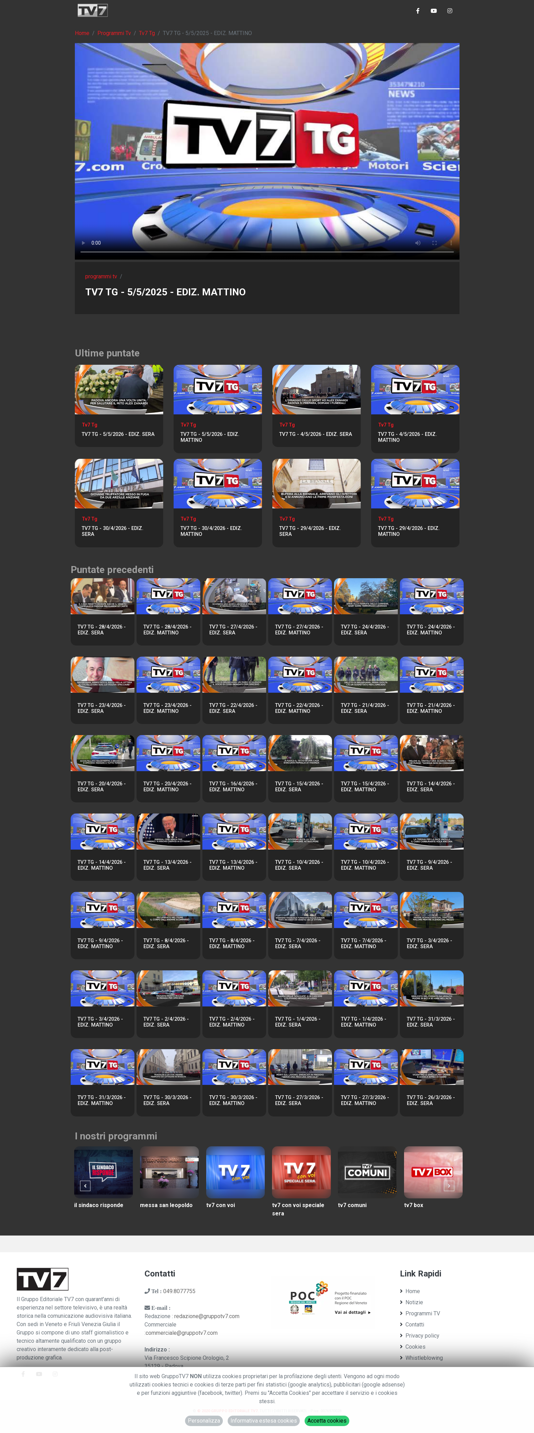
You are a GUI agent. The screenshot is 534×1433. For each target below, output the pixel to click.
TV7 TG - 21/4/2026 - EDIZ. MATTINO (431, 708)
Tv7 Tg (147, 33)
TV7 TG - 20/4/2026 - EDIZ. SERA (102, 787)
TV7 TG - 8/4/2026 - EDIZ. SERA (166, 944)
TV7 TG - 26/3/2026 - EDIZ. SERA (431, 1100)
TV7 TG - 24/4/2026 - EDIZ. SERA (365, 630)
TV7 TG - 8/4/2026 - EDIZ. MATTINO (232, 944)
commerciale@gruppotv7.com (182, 1333)
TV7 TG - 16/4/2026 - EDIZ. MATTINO (233, 787)
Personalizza (204, 1420)
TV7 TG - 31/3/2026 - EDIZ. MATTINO (102, 1100)
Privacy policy (419, 1335)
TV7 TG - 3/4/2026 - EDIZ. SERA (429, 944)
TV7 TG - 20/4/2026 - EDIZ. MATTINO (167, 787)
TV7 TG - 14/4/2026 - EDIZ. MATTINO (102, 865)
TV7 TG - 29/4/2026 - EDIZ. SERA (310, 531)
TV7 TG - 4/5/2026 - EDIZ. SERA (315, 434)
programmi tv (101, 276)
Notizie (411, 1302)
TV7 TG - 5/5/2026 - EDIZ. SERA (118, 434)
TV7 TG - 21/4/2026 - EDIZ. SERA (365, 708)
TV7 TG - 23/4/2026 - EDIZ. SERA (102, 708)
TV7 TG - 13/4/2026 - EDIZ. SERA (167, 865)
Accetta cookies (327, 1420)
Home (82, 33)
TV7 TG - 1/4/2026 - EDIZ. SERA (298, 1022)
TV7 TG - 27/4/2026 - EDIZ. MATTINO (299, 630)
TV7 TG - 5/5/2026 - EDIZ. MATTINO (210, 437)
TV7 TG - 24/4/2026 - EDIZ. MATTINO (431, 630)
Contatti (412, 1324)
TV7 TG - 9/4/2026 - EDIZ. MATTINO (100, 944)
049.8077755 (179, 1291)
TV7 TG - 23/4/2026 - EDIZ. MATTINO (167, 708)
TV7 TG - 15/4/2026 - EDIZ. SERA (299, 787)
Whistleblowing (421, 1358)
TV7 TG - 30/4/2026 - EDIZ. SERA (112, 531)
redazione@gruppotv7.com (206, 1316)
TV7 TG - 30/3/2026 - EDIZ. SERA (167, 1100)
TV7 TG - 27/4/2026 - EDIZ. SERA (233, 630)
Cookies (413, 1346)
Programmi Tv (114, 33)
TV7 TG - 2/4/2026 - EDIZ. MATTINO (232, 1022)
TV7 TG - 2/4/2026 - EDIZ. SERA (166, 1022)
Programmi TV (420, 1313)
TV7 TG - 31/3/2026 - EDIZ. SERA (431, 1022)
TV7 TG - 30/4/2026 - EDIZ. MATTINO (211, 531)
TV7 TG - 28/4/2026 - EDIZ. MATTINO (167, 630)
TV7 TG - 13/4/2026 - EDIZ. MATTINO (233, 865)
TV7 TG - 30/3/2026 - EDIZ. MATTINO (233, 1100)
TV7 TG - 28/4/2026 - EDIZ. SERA (102, 630)
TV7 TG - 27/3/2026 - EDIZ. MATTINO (365, 1100)
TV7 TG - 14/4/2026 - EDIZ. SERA (431, 787)
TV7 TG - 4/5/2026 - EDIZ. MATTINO (407, 437)
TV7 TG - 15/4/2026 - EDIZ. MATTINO (365, 787)
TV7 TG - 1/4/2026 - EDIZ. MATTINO (363, 1022)
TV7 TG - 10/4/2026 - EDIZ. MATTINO (365, 865)
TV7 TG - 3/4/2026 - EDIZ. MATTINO (100, 1022)
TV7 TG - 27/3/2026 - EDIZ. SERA (299, 1100)
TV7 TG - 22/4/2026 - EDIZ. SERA (233, 708)
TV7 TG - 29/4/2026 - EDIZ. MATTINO (409, 531)
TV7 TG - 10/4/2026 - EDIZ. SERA (299, 865)
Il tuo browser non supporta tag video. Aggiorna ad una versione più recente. (267, 151)
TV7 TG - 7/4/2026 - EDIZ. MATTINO (363, 944)
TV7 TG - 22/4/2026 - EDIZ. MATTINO (299, 708)
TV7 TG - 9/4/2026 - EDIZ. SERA (429, 865)
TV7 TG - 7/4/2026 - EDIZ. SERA (298, 944)
